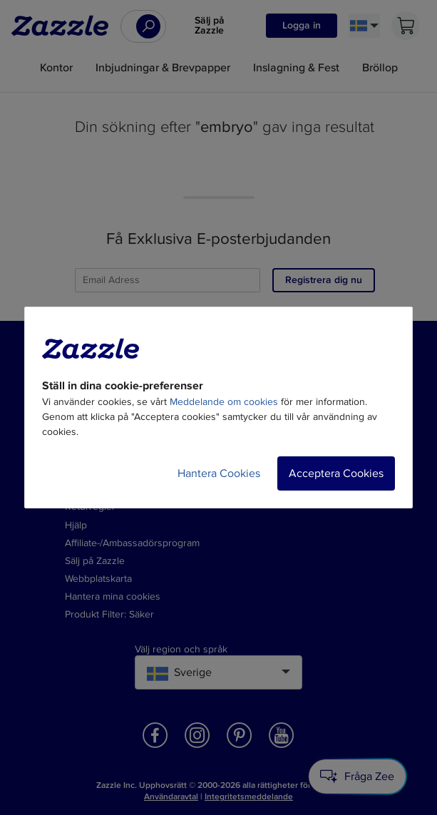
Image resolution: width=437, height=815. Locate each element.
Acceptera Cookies (336, 473)
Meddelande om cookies (224, 402)
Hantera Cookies (219, 473)
